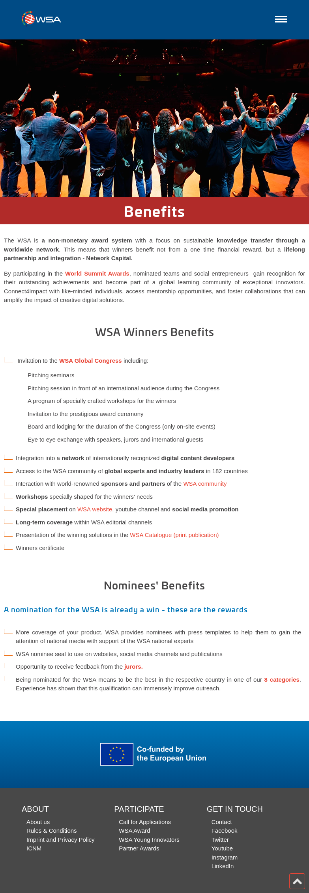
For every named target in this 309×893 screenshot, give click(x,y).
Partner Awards (139, 848)
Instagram (225, 857)
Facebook (225, 830)
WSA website (94, 509)
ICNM (33, 848)
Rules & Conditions (51, 830)
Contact (222, 821)
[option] (154, 118)
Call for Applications (145, 821)
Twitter (220, 839)
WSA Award (134, 830)
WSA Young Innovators (149, 839)
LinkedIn (223, 866)
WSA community (205, 483)
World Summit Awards (97, 273)
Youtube (222, 848)
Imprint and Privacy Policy (60, 839)
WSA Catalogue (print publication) (174, 534)
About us (38, 821)
